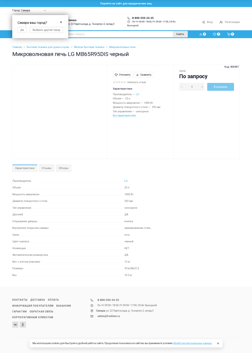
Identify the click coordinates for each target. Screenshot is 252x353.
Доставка (37, 299)
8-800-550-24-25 (140, 18)
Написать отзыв (136, 82)
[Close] (218, 343)
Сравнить (144, 74)
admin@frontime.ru (108, 316)
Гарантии (19, 311)
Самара (25, 10)
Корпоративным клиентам (32, 317)
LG (137, 94)
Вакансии (63, 305)
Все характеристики (124, 115)
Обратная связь (42, 311)
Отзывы (46, 168)
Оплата (53, 299)
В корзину (220, 87)
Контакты (19, 299)
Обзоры (63, 168)
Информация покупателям (33, 305)
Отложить (123, 74)
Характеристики (24, 168)
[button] (190, 10)
